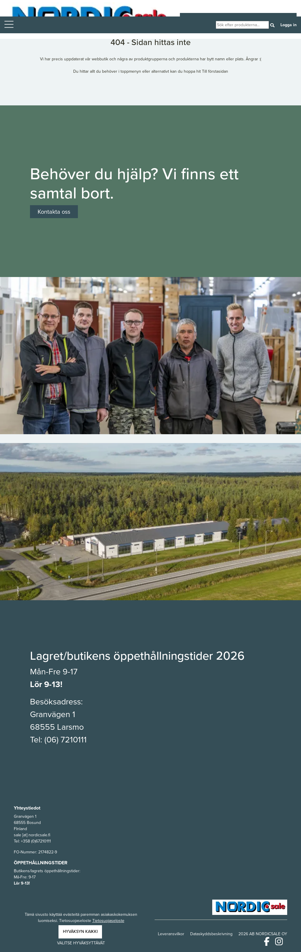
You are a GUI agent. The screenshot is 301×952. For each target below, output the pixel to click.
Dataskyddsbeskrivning (211, 934)
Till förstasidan (215, 71)
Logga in (288, 25)
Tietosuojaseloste (108, 921)
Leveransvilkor (171, 934)
